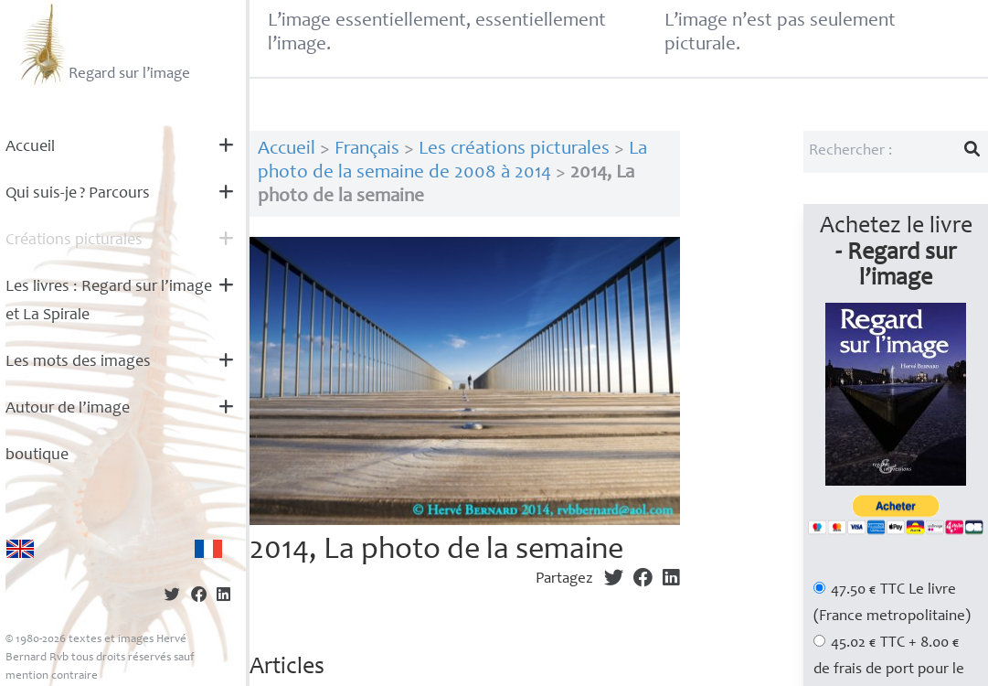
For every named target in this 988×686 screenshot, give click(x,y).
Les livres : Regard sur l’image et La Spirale (108, 301)
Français (367, 149)
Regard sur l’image (103, 44)
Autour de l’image (67, 409)
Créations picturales (74, 240)
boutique (37, 455)
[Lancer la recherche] (972, 152)
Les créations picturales (514, 149)
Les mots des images (78, 362)
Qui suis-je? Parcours (77, 194)
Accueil (30, 147)
